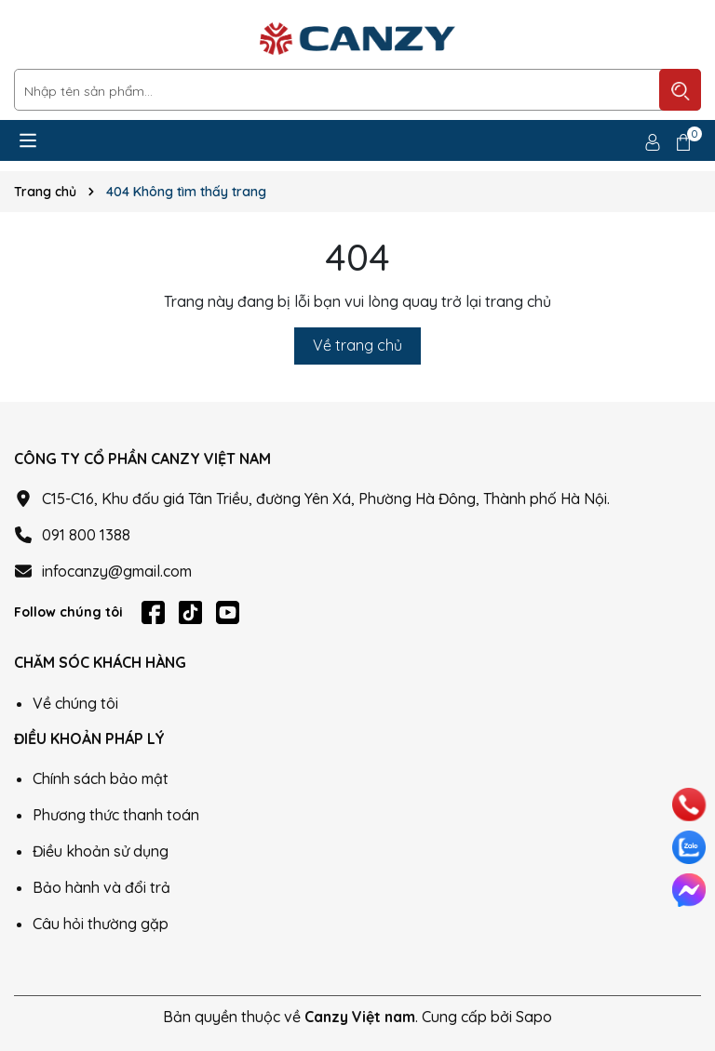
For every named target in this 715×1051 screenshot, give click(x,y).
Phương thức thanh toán (116, 814)
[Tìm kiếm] (680, 90)
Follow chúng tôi (68, 612)
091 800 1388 (86, 535)
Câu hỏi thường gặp (101, 923)
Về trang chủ (357, 345)
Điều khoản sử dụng (101, 851)
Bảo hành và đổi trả (101, 887)
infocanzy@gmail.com (117, 571)
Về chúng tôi (75, 703)
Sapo (534, 1016)
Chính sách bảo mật (101, 778)
